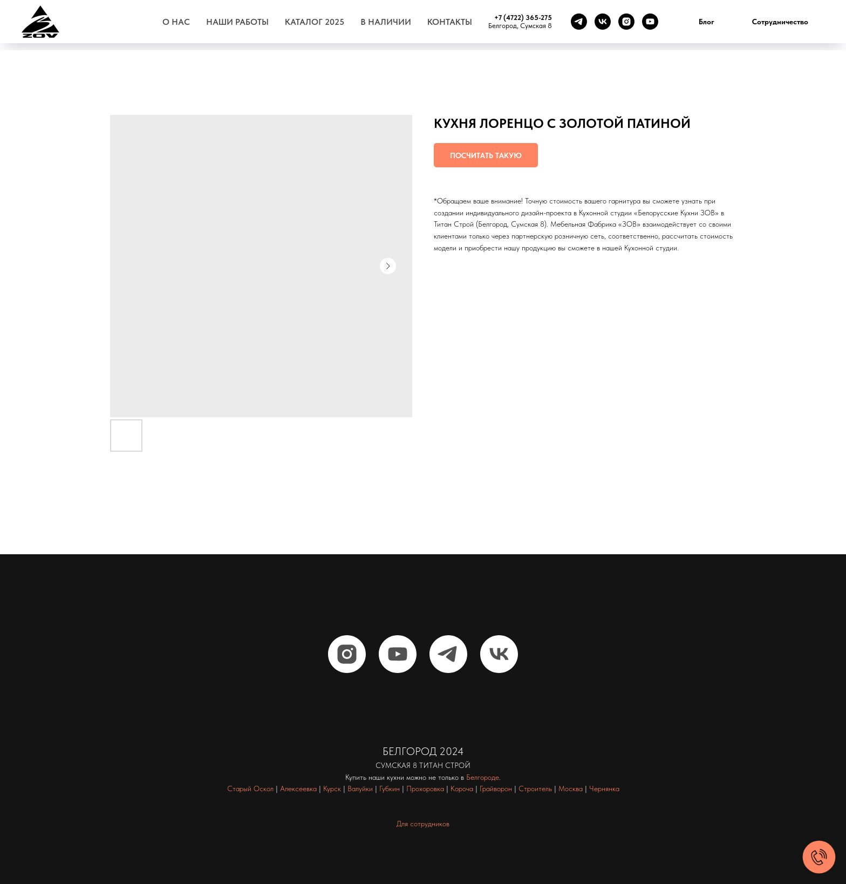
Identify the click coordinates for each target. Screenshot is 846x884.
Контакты (449, 22)
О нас (176, 22)
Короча (462, 788)
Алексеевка (298, 788)
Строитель (535, 788)
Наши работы (237, 22)
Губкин (389, 788)
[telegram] (579, 21)
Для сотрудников (423, 823)
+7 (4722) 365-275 (523, 17)
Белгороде (482, 777)
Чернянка (604, 788)
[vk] (603, 21)
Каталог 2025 (314, 22)
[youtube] (650, 21)
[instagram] (626, 21)
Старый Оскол (250, 788)
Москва (570, 788)
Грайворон (496, 788)
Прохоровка (425, 788)
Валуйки (360, 788)
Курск (332, 788)
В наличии (385, 22)
